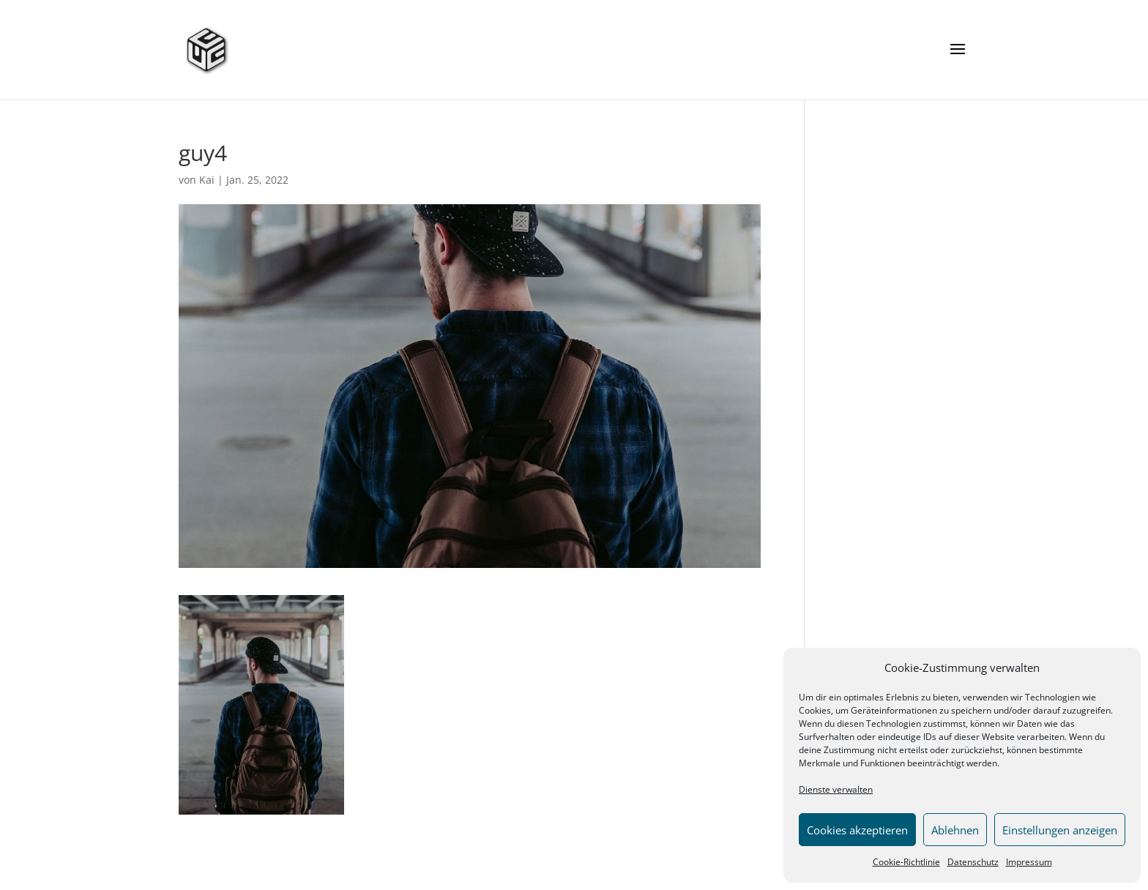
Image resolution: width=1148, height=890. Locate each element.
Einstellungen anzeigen (1059, 830)
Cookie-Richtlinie (906, 862)
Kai (207, 180)
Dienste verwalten (836, 789)
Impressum (1029, 862)
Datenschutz (973, 862)
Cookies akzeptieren (857, 830)
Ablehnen (955, 830)
